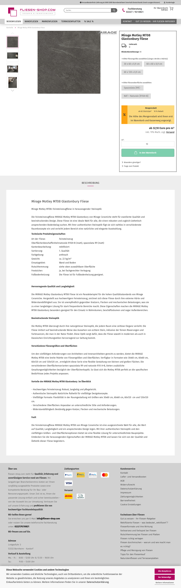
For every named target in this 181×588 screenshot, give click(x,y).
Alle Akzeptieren (164, 571)
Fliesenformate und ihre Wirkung (136, 526)
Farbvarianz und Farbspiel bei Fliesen (138, 530)
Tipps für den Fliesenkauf (132, 554)
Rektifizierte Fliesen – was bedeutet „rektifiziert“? (144, 522)
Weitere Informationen (165, 583)
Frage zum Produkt (131, 166)
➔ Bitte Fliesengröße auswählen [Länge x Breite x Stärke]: (144, 59)
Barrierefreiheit (127, 500)
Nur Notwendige (164, 577)
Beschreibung (90, 182)
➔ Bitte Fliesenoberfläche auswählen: (136, 83)
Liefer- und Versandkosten (133, 476)
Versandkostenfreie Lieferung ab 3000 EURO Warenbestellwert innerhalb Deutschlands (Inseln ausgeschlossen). (120, 2)
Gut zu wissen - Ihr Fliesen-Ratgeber (155, 21)
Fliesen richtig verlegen (131, 538)
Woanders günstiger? (132, 162)
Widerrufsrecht (127, 484)
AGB (122, 480)
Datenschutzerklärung (98, 582)
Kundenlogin (169, 2)
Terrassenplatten (70, 21)
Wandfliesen (31, 21)
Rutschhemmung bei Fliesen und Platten (140, 534)
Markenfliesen (49, 21)
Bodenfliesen (14, 21)
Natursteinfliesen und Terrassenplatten (139, 558)
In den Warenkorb (145, 153)
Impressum (125, 492)
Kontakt (127, 21)
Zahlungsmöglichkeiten (131, 496)
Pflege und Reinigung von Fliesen (136, 550)
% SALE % (89, 21)
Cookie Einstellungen (130, 504)
